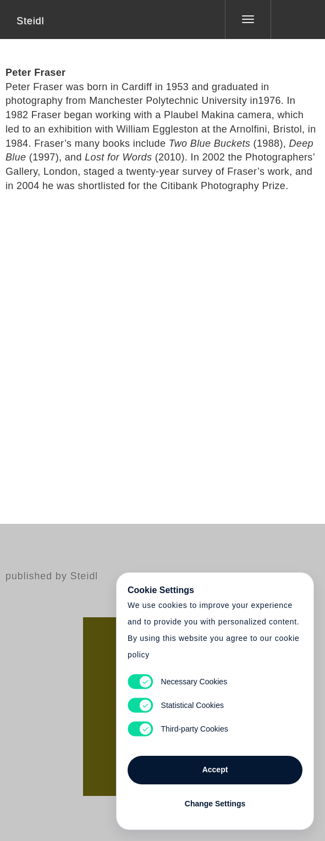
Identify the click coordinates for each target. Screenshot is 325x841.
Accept (215, 769)
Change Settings (215, 803)
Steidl (30, 20)
